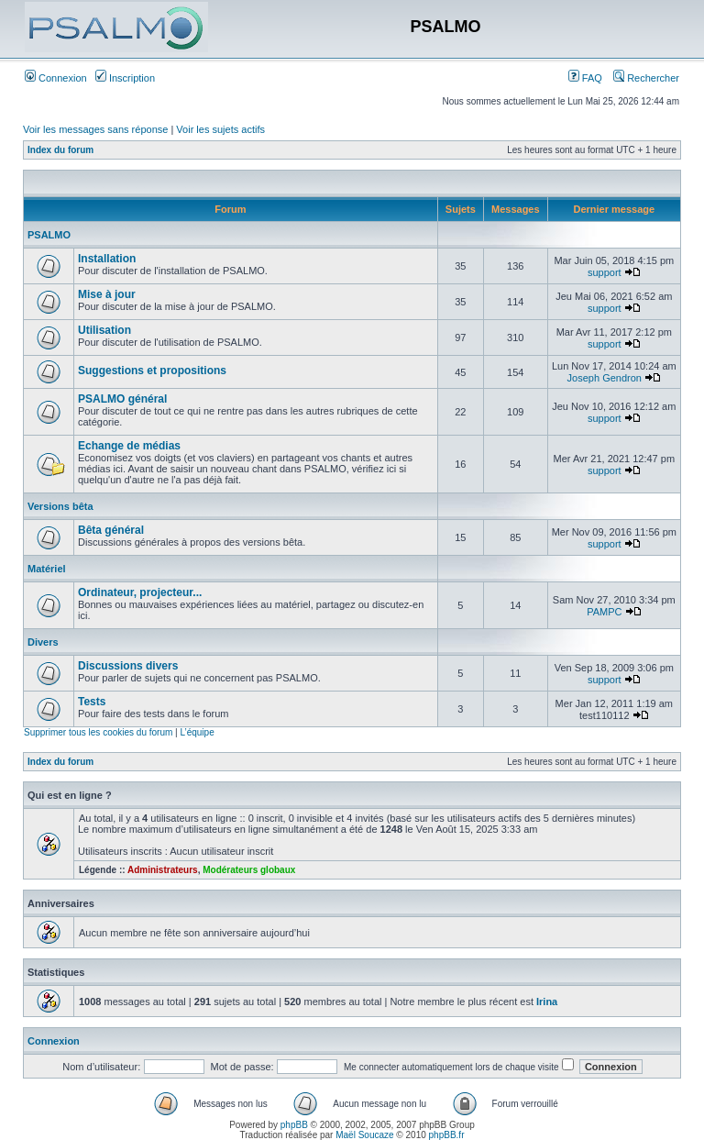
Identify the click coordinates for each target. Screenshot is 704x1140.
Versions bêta (61, 506)
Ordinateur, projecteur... (140, 592)
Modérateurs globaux (249, 870)
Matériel (47, 568)
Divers (43, 641)
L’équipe (197, 732)
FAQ (585, 77)
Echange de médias (129, 445)
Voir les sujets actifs (220, 129)
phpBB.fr (447, 1135)
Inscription (125, 77)
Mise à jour (107, 294)
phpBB (294, 1125)
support (605, 272)
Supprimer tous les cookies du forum (98, 732)
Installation (107, 258)
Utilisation (104, 330)
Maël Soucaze (364, 1135)
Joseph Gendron (604, 377)
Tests (91, 701)
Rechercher (646, 77)
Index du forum (61, 150)
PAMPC (604, 611)
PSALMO (49, 234)
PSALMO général (122, 399)
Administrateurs (162, 870)
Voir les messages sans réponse (95, 129)
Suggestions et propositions (152, 370)
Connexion (56, 77)
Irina (546, 1001)
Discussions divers (128, 665)
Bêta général (111, 530)
